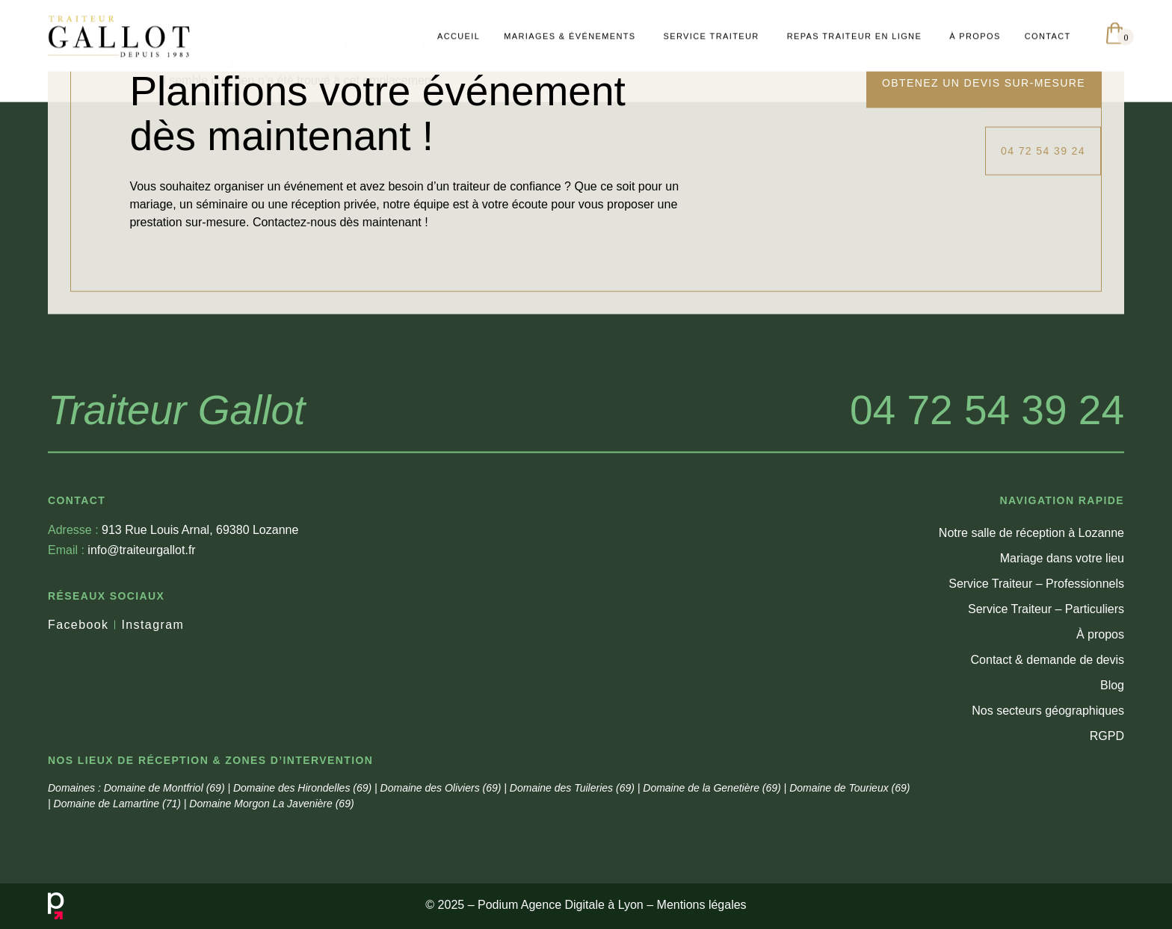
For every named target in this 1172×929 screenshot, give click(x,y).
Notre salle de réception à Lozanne (1031, 620)
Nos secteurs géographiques (1048, 798)
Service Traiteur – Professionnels (1036, 671)
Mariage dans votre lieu (1062, 645)
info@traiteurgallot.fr (122, 637)
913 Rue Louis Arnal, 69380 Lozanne (173, 617)
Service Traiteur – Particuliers (1046, 696)
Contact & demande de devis (1047, 747)
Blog (1112, 772)
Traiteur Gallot (176, 497)
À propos (1100, 721)
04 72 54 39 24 (987, 497)
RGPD (1107, 823)
